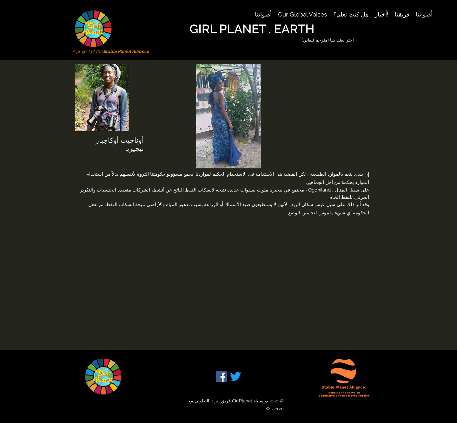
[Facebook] (221, 376)
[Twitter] (235, 376)
